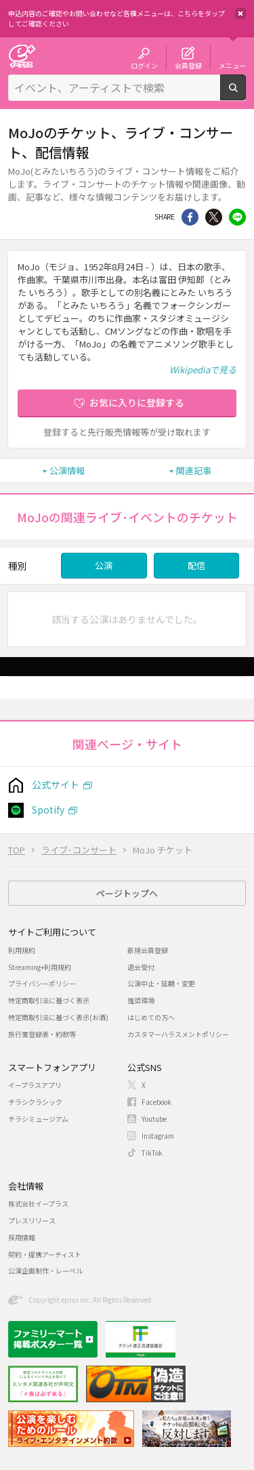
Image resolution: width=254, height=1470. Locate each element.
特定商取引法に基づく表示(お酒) (58, 1017)
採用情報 (21, 1237)
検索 (245, 94)
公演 (103, 565)
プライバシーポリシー (42, 983)
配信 (196, 565)
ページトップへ (127, 893)
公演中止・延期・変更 (161, 983)
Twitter (213, 217)
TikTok (152, 1153)
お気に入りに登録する (136, 402)
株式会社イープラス (38, 1203)
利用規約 (21, 950)
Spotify (48, 809)
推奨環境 (140, 1000)
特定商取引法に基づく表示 (48, 1000)
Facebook (156, 1102)
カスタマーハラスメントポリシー (178, 1034)
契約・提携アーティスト (44, 1254)
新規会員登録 (147, 950)
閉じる (240, 13)
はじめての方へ (151, 1017)
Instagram (158, 1136)
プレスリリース (32, 1220)
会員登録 (188, 65)
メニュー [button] (232, 65)
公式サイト (55, 784)
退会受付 (140, 967)
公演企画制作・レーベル (45, 1270)
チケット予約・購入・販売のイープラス (21, 56)
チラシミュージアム (38, 1119)
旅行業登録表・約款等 (42, 1034)
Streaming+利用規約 (39, 967)
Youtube (154, 1119)
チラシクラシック (35, 1102)
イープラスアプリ (35, 1085)
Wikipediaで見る (202, 369)
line (237, 217)
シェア (190, 217)
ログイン (144, 65)
